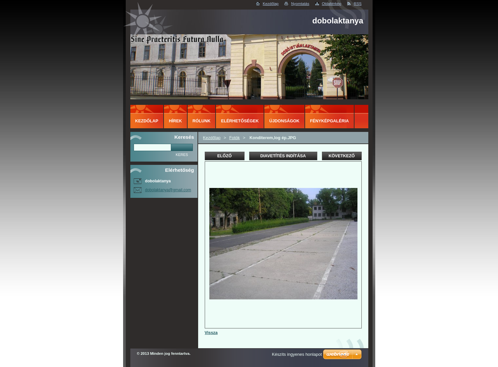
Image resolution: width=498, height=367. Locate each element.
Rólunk (202, 120)
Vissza (211, 332)
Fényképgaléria (329, 120)
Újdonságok (284, 120)
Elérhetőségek (239, 120)
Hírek (175, 120)
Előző (224, 155)
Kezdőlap (270, 4)
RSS (358, 4)
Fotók (234, 137)
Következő (341, 155)
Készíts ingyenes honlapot (297, 354)
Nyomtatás (300, 4)
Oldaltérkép (331, 4)
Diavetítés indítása (283, 155)
